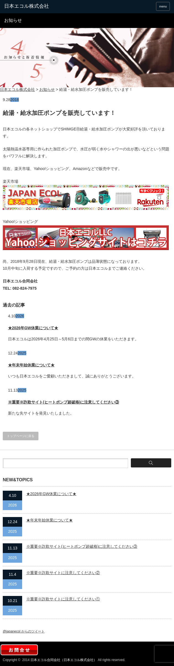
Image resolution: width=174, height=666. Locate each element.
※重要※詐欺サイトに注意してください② (63, 572)
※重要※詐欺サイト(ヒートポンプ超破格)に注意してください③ (63, 402)
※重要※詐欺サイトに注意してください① (63, 599)
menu (163, 6)
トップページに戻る (20, 436)
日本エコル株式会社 (17, 89)
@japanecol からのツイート (24, 631)
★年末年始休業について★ (31, 365)
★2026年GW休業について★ (33, 328)
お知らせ (47, 89)
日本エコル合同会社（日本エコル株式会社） (63, 660)
